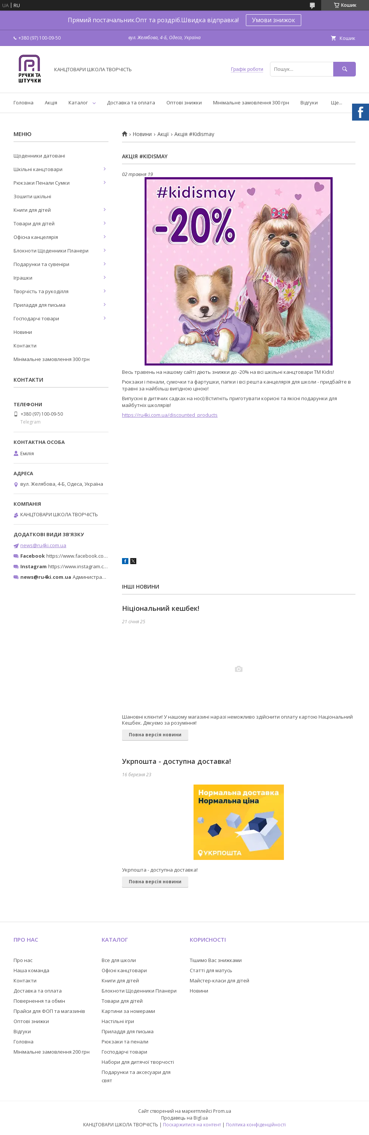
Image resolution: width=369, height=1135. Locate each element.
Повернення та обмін (39, 1000)
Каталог (78, 102)
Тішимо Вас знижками (216, 960)
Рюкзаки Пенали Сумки (42, 182)
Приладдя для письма (40, 304)
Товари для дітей (34, 223)
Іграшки (23, 277)
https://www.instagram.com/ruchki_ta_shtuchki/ (102, 566)
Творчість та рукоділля (41, 291)
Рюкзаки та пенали (125, 1041)
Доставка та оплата (131, 102)
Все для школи (119, 960)
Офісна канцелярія (36, 237)
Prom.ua (222, 1111)
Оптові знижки (184, 102)
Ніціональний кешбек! (160, 608)
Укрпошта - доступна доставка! (176, 761)
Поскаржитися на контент (192, 1124)
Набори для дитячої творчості (138, 1062)
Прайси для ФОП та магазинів (49, 1011)
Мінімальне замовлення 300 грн (251, 102)
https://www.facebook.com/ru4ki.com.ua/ (93, 555)
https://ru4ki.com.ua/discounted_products (170, 414)
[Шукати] (344, 69)
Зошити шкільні (32, 196)
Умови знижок (273, 20)
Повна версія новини (155, 734)
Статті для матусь (211, 970)
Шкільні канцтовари (38, 169)
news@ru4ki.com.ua (43, 545)
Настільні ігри (118, 1021)
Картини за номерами (128, 1011)
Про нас (23, 960)
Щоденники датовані (39, 155)
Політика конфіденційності (256, 1124)
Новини (142, 134)
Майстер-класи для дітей (219, 980)
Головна (24, 102)
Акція (51, 102)
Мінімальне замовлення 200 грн (52, 1051)
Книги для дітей (32, 210)
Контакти (25, 345)
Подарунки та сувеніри (41, 264)
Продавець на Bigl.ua (184, 1118)
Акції (163, 134)
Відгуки (309, 102)
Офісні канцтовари (124, 970)
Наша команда (31, 970)
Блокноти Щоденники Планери (51, 250)
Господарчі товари (36, 318)
